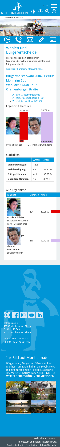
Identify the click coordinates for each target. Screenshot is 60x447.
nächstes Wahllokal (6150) (29, 101)
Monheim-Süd (16, 80)
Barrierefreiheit (15, 445)
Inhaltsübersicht (48, 445)
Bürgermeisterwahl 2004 (24, 76)
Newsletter (31, 445)
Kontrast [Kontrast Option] (34, 12)
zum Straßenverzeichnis (28, 94)
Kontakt (52, 438)
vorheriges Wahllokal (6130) (30, 98)
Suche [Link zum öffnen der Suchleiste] (55, 11)
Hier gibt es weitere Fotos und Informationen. (30, 374)
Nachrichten (40, 438)
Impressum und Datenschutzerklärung (37, 441)
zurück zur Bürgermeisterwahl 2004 (24, 69)
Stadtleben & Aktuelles (13, 18)
